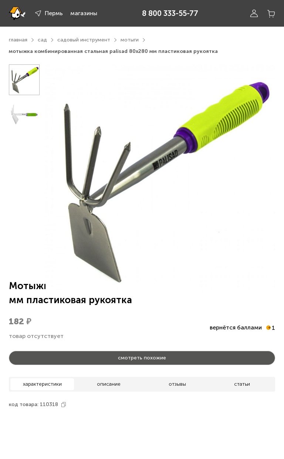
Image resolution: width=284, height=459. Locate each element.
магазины (83, 13)
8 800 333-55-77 (170, 13)
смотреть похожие (142, 358)
